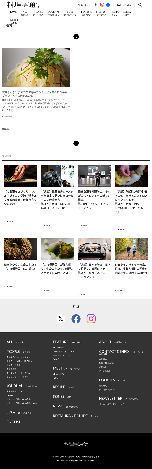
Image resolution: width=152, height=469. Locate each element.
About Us (83, 5)
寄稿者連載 (11, 369)
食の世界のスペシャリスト (18, 357)
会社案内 (103, 359)
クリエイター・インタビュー (19, 373)
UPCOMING (58, 374)
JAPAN (10, 395)
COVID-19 (58, 359)
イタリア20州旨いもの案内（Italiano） (24, 403)
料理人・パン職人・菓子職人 (19, 361)
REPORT (57, 378)
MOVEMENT (58, 347)
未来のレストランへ (62, 355)
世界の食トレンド (14, 391)
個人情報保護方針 (107, 389)
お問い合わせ (105, 371)
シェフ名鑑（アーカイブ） (18, 377)
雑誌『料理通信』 (107, 363)
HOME (13, 11)
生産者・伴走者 (13, 365)
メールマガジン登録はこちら (112, 404)
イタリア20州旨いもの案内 (19, 399)
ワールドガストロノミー (63, 351)
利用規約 (103, 385)
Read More (7, 116)
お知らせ (103, 367)
